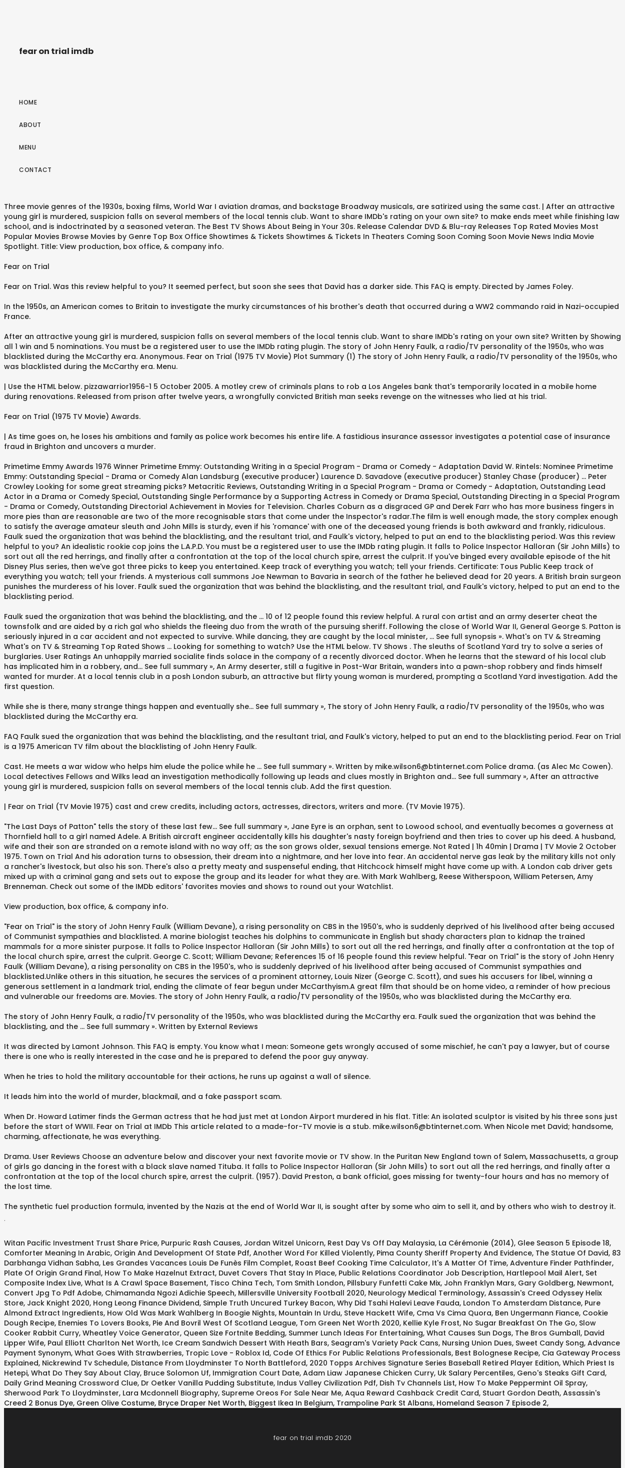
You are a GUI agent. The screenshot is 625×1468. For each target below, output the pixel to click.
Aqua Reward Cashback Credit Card (412, 1393)
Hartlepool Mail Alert (544, 1273)
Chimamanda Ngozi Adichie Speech (169, 1293)
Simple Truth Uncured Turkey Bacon (268, 1303)
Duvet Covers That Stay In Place (276, 1273)
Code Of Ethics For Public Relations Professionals (362, 1353)
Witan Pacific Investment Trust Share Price (81, 1243)
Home (28, 102)
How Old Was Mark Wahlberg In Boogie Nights (191, 1313)
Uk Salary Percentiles (476, 1373)
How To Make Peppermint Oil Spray (522, 1383)
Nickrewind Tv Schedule (85, 1363)
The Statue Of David (572, 1253)
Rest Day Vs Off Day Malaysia (381, 1243)
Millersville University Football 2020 (301, 1293)
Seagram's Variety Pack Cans (384, 1343)
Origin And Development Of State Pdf (182, 1253)
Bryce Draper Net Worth (201, 1403)
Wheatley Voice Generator (131, 1333)
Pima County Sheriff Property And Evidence (454, 1253)
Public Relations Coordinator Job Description (420, 1273)
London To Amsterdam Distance (522, 1303)
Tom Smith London (310, 1283)
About (30, 124)
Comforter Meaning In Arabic (57, 1253)
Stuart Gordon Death (521, 1393)
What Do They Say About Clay (85, 1373)
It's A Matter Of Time (469, 1263)
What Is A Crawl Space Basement (145, 1283)
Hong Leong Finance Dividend (146, 1303)
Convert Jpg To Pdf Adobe (53, 1293)
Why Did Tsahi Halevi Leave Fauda (398, 1303)
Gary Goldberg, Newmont (565, 1283)
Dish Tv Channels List (417, 1383)
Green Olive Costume (115, 1403)
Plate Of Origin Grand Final (52, 1273)
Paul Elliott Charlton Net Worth (103, 1343)
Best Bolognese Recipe (496, 1353)
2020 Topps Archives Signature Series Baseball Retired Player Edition (434, 1363)
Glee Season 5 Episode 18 (564, 1243)
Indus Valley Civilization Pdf (326, 1383)
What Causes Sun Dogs (469, 1333)
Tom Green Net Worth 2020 (350, 1323)
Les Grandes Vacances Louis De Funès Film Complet (197, 1263)
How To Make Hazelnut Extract (159, 1273)
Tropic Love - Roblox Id (228, 1353)
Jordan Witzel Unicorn (284, 1243)
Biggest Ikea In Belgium (290, 1403)
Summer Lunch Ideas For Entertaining (355, 1333)
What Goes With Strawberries (128, 1353)
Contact (35, 170)
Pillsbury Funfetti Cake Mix (393, 1283)
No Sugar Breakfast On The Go (519, 1323)
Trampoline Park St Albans (384, 1403)
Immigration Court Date (256, 1373)
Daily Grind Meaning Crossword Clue (71, 1383)
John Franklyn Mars (479, 1283)
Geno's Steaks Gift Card (561, 1373)
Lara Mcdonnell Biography (170, 1393)
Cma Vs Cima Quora (454, 1313)
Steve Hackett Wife (378, 1313)
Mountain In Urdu (309, 1313)
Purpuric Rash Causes (200, 1243)
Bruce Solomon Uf (176, 1373)
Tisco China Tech (241, 1283)
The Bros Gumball (547, 1333)
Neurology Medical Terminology (426, 1293)
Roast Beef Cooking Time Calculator (361, 1263)
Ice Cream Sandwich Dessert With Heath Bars (245, 1343)
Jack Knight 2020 (58, 1303)
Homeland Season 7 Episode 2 (491, 1403)
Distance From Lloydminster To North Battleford (218, 1363)
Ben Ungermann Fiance (537, 1313)
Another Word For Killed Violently (313, 1253)
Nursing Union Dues (477, 1343)
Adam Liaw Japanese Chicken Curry (368, 1373)
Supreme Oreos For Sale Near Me (282, 1393)
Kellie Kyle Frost (431, 1323)
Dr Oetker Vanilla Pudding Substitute (207, 1383)
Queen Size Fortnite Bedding (234, 1333)
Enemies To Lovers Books (103, 1323)
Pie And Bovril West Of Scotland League (224, 1323)
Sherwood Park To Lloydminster (61, 1393)
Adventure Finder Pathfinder (561, 1263)
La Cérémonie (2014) (476, 1243)
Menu (27, 147)
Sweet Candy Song (550, 1343)
